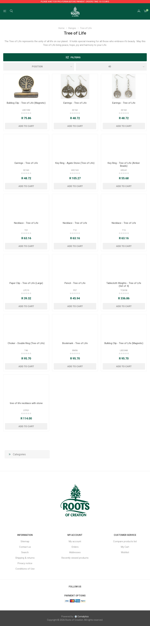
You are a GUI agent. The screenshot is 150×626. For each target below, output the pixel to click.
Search (25, 552)
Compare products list (125, 541)
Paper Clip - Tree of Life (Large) (26, 283)
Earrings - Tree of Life (75, 102)
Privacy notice (25, 563)
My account (75, 541)
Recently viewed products (75, 557)
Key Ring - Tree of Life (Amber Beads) (124, 164)
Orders (75, 546)
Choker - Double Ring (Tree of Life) (26, 343)
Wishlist (125, 552)
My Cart (125, 546)
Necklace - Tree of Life (26, 223)
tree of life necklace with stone (26, 403)
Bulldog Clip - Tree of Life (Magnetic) (26, 102)
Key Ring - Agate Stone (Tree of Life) (74, 163)
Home (61, 28)
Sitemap (25, 541)
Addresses (75, 552)
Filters (75, 57)
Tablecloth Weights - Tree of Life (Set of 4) (123, 284)
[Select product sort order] (38, 67)
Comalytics (81, 616)
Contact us (25, 546)
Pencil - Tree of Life (75, 283)
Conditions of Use (25, 568)
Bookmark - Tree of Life (75, 343)
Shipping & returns (25, 557)
